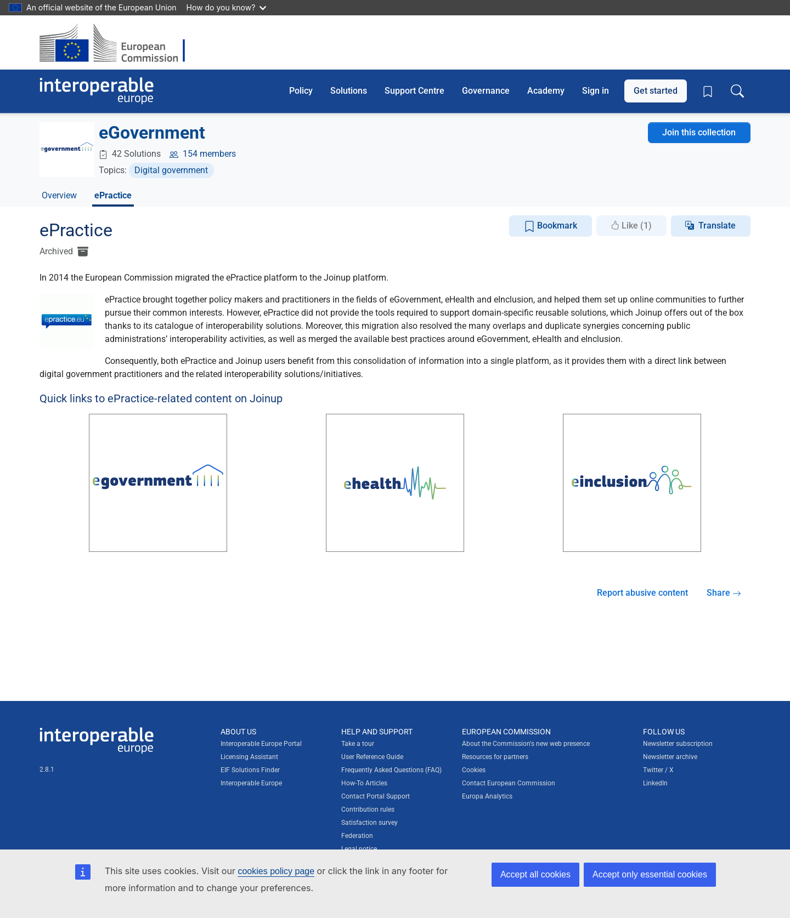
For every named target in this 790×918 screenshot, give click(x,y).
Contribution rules (367, 809)
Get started (656, 90)
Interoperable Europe (251, 783)
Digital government (171, 170)
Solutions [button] (348, 90)
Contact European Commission (508, 783)
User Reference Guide (372, 757)
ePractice (113, 195)
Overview (59, 195)
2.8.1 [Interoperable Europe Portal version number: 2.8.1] (47, 769)
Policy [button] (301, 90)
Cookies (474, 770)
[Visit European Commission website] (118, 42)
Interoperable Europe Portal (261, 744)
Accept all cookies (535, 874)
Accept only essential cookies (649, 874)
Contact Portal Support (375, 796)
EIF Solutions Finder (250, 770)
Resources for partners (495, 757)
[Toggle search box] (737, 91)
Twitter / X (658, 770)
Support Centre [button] (414, 90)
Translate (717, 225)
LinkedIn (655, 783)
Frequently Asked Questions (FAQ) (391, 770)
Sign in (595, 90)
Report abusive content (642, 593)
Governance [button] (486, 90)
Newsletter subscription (678, 744)
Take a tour (357, 744)
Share (724, 593)
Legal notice (359, 849)
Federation (357, 836)
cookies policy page (276, 871)
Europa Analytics (487, 796)
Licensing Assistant (249, 757)
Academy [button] (546, 90)
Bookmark (550, 226)
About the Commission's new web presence (526, 744)
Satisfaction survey (369, 822)
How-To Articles (364, 783)
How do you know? (227, 7)
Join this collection (699, 132)
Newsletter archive (670, 757)
